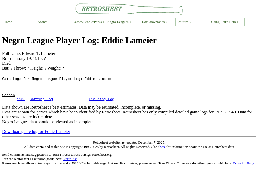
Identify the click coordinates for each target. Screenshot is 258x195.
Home (7, 22)
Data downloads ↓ (154, 22)
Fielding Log (101, 103)
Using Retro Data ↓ (224, 22)
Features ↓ (183, 22)
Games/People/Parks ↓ (88, 22)
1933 (21, 103)
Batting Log (41, 103)
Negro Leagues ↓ (119, 22)
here (162, 152)
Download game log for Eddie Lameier (36, 136)
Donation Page (243, 168)
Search (42, 22)
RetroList (70, 164)
